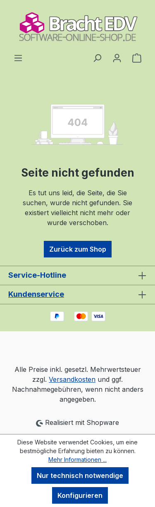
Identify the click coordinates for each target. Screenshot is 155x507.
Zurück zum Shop (77, 249)
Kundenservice (36, 294)
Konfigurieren (80, 495)
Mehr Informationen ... (77, 459)
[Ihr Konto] (117, 57)
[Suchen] (97, 57)
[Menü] (18, 57)
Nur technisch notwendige (80, 475)
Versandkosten (72, 379)
